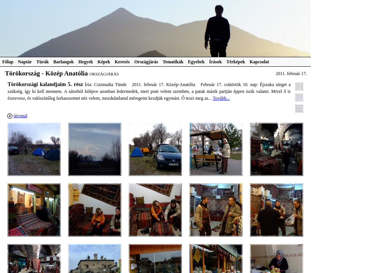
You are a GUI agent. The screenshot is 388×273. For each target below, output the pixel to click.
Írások (215, 61)
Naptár (25, 61)
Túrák (42, 61)
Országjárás (146, 61)
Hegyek (85, 61)
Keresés (122, 61)
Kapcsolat (259, 61)
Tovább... (221, 98)
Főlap (7, 61)
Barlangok (63, 61)
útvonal (20, 115)
